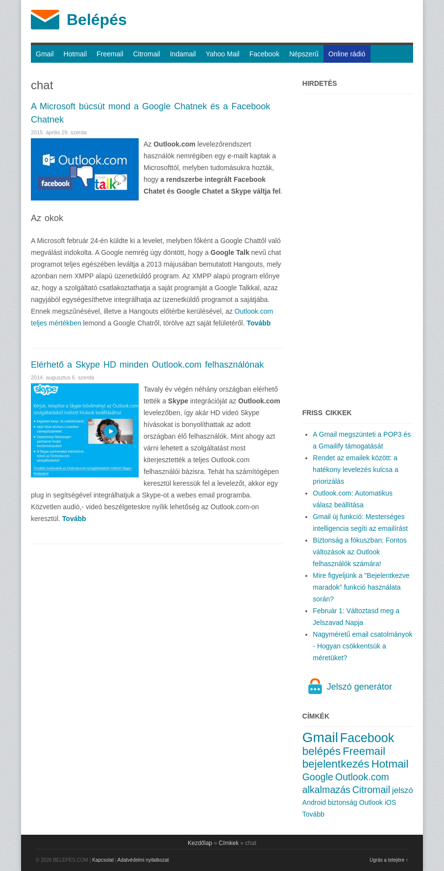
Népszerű (304, 54)
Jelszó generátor (359, 687)
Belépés (97, 19)
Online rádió (347, 54)
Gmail (45, 54)
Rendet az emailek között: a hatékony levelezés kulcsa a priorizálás (355, 469)
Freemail (110, 54)
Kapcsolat (103, 860)
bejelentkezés (336, 764)
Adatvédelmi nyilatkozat (143, 860)
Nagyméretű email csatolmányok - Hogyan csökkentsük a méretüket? (362, 646)
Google (317, 776)
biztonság (342, 802)
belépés (321, 751)
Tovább (313, 814)
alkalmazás (326, 789)
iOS (390, 802)
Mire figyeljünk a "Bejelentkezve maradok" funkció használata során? (361, 587)
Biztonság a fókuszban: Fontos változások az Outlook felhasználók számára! (359, 552)
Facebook (264, 54)
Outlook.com (362, 776)
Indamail (183, 54)
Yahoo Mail (223, 54)
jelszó (402, 790)
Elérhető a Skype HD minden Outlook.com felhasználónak (147, 365)
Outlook (371, 802)
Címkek (229, 843)
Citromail (146, 54)
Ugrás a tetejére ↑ (389, 860)
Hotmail (75, 54)
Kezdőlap (200, 843)
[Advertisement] (357, 246)
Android (314, 802)
